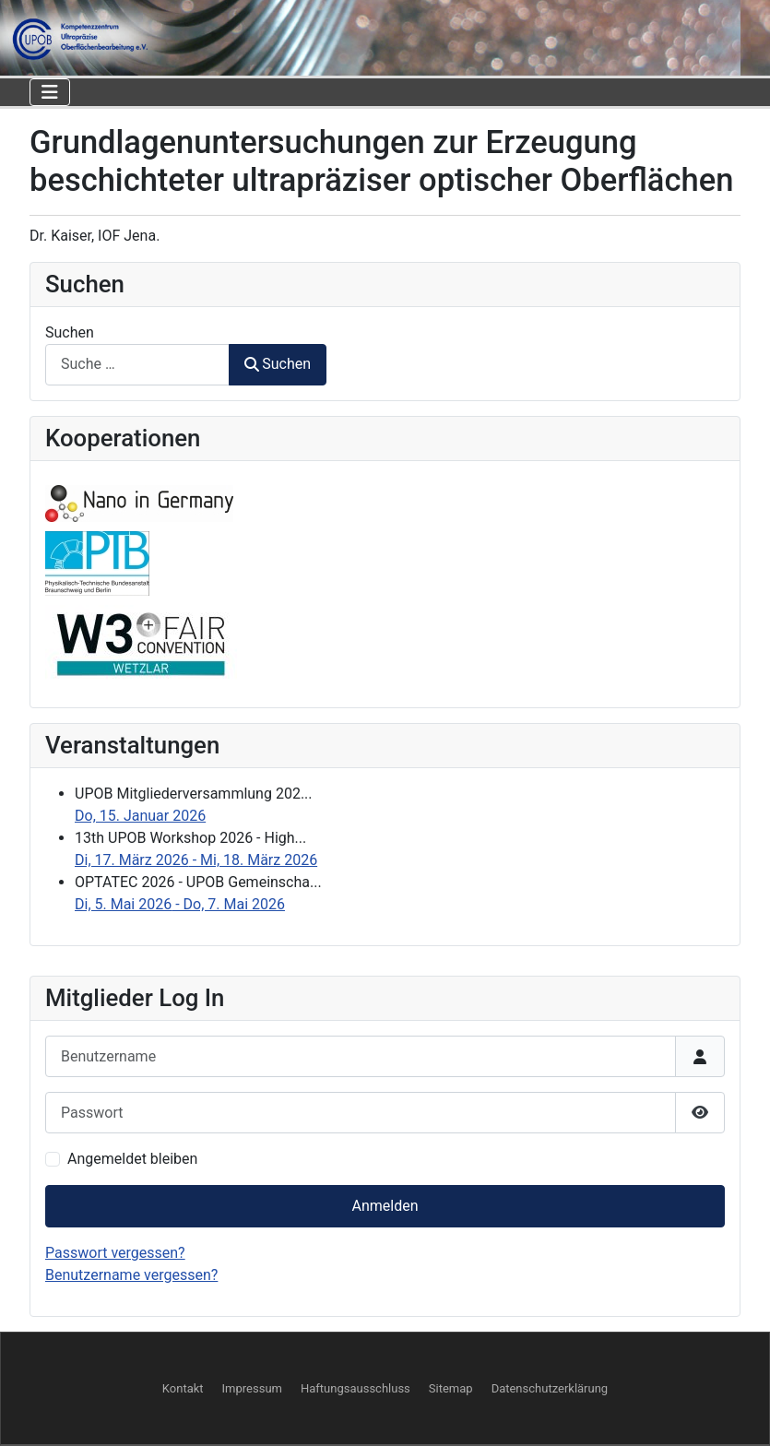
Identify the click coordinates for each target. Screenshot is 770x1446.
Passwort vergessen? (115, 1253)
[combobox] (137, 364)
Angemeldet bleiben (132, 1158)
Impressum (252, 1388)
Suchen (69, 332)
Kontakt (183, 1388)
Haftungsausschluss (355, 1388)
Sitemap (451, 1388)
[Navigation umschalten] (50, 92)
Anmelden (384, 1206)
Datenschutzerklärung (550, 1388)
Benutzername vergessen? (131, 1275)
